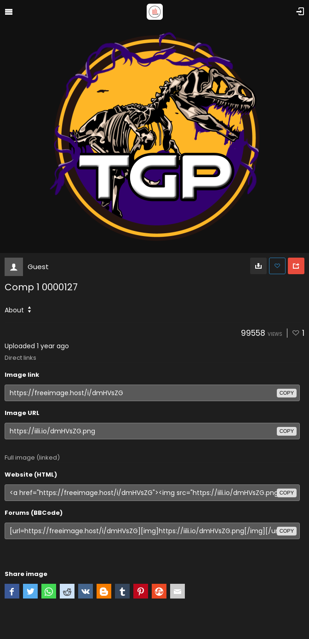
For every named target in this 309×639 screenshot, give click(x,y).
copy (287, 393)
